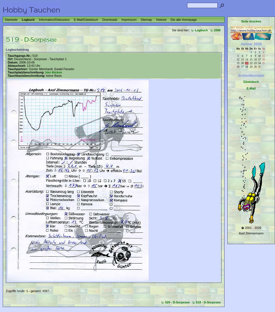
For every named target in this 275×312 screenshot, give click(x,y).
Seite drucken (251, 21)
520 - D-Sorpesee (177, 302)
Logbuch (28, 19)
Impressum (128, 19)
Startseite (11, 19)
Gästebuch (251, 81)
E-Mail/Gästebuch (86, 19)
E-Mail (251, 88)
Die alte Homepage (184, 19)
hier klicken (53, 72)
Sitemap (146, 19)
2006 (217, 30)
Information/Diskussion (54, 19)
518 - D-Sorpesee (208, 302)
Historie (161, 19)
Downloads (109, 19)
